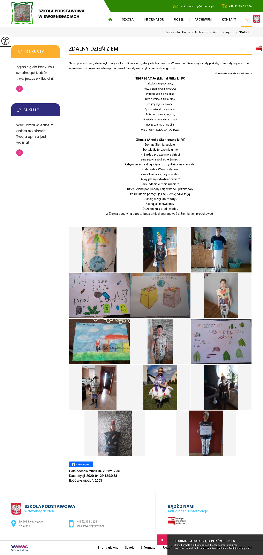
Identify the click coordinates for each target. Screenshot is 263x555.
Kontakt (229, 19)
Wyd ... (214, 32)
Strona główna (110, 19)
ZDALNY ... (243, 32)
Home (186, 32)
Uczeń (179, 19)
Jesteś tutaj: (173, 32)
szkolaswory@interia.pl (193, 6)
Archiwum (203, 19)
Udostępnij (81, 464)
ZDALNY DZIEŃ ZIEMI (94, 48)
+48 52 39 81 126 (237, 6)
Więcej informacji (19, 88)
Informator (154, 19)
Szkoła (128, 19)
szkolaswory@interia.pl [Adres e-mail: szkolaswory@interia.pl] (90, 525)
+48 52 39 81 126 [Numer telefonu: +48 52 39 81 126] (87, 521)
